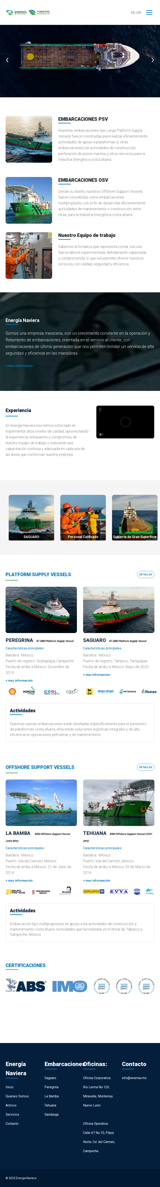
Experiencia (18, 410)
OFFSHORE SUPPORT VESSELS (40, 767)
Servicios (12, 1114)
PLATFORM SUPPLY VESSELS (38, 574)
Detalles (145, 574)
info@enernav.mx (134, 1078)
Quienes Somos (17, 1096)
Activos (11, 1105)
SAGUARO (94, 640)
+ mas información (19, 366)
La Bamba (51, 1096)
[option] (80, 55)
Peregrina (51, 1087)
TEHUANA (94, 833)
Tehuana (50, 1105)
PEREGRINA (19, 640)
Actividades (23, 711)
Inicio (9, 1087)
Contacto (12, 1124)
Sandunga (51, 1114)
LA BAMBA (19, 833)
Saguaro (50, 1078)
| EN (138, 13)
